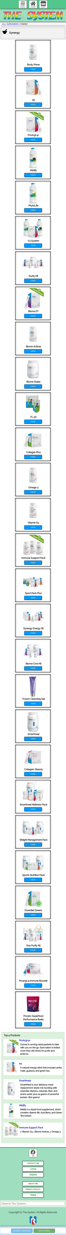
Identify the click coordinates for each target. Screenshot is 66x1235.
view (33, 69)
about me (33, 1183)
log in (33, 1169)
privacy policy (33, 1189)
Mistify (22, 1105)
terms (33, 1195)
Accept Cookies (21, 1231)
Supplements (13, 24)
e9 (20, 1063)
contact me (33, 1163)
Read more (44, 1231)
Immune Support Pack (31, 1127)
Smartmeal (25, 1080)
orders (33, 1175)
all (3, 24)
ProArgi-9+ (24, 1040)
